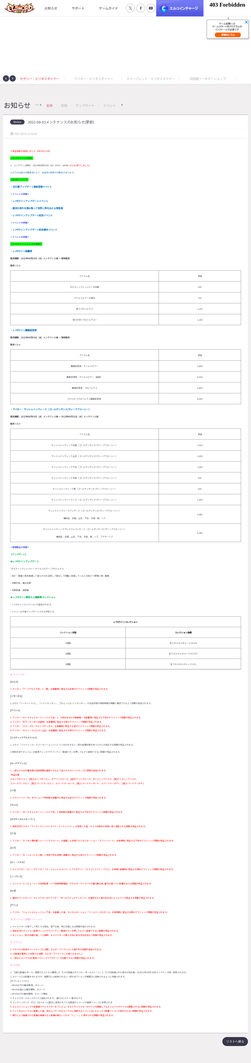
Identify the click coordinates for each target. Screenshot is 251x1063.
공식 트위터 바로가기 (130, 8)
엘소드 (18, 8)
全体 (49, 105)
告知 (64, 105)
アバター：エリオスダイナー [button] (104, 78)
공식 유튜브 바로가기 (150, 8)
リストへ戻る (235, 1041)
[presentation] (6, 78)
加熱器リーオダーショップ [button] (219, 78)
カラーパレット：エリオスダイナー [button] (162, 78)
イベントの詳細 (19, 193)
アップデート (85, 105)
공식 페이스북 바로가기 (140, 8)
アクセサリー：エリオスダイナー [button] (47, 78)
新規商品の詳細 (19, 547)
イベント (109, 105)
